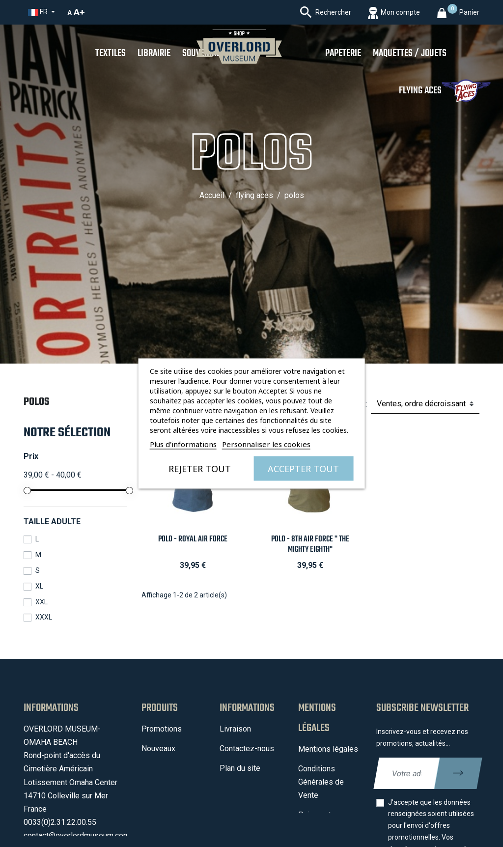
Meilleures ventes (172, 781)
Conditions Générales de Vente (321, 782)
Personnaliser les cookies (266, 444)
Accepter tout (303, 469)
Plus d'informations (183, 444)
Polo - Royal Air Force (192, 539)
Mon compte (241, 787)
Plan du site (240, 768)
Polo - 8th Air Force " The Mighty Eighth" (310, 544)
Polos (37, 402)
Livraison (235, 729)
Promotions (161, 729)
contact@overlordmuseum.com (77, 835)
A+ (79, 12)
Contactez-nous (247, 748)
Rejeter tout (199, 469)
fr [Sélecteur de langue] (38, 12)
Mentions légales (328, 749)
